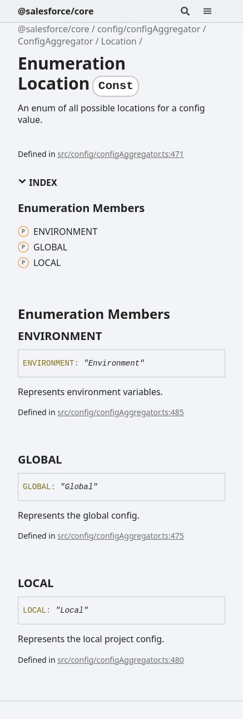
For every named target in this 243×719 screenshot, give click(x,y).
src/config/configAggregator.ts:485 (120, 412)
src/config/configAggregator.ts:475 (120, 535)
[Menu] (214, 11)
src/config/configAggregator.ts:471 (120, 154)
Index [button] (37, 182)
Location (119, 41)
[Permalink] (111, 336)
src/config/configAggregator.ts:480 (120, 659)
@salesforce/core (55, 11)
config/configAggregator (149, 29)
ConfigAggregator (55, 41)
